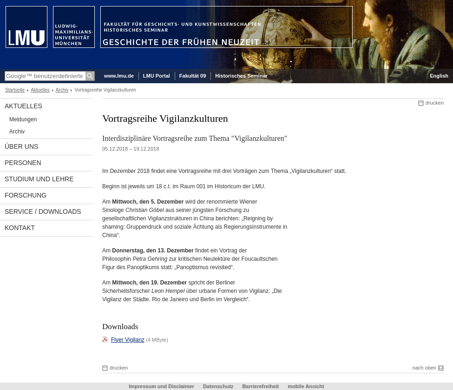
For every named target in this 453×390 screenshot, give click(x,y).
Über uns (21, 146)
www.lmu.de (119, 76)
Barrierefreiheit (261, 386)
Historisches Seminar (241, 76)
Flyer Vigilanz (127, 340)
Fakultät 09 (192, 76)
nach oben (424, 367)
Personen (23, 162)
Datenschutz (218, 386)
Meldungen (23, 119)
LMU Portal (156, 76)
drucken (435, 103)
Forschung (25, 195)
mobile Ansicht (306, 386)
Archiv (62, 90)
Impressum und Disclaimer (161, 386)
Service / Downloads (43, 211)
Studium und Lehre (39, 179)
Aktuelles (40, 90)
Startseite (15, 90)
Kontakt (20, 227)
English (439, 76)
